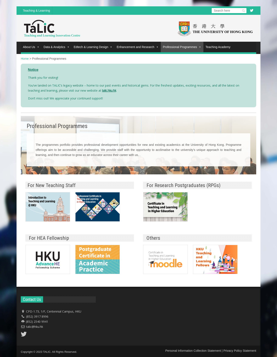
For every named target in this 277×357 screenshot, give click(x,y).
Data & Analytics (57, 47)
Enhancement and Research (137, 47)
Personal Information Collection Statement (193, 350)
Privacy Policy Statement (239, 350)
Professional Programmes (182, 47)
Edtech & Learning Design (93, 47)
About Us (31, 47)
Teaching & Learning (36, 10)
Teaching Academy (218, 47)
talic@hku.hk (34, 327)
